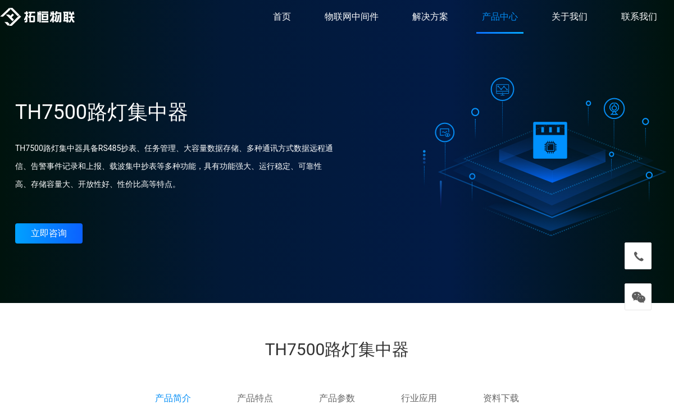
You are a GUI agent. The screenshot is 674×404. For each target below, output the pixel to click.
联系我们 (639, 16)
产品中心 (500, 16)
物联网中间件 (352, 16)
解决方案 (430, 16)
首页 (282, 16)
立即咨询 (49, 233)
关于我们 (570, 16)
